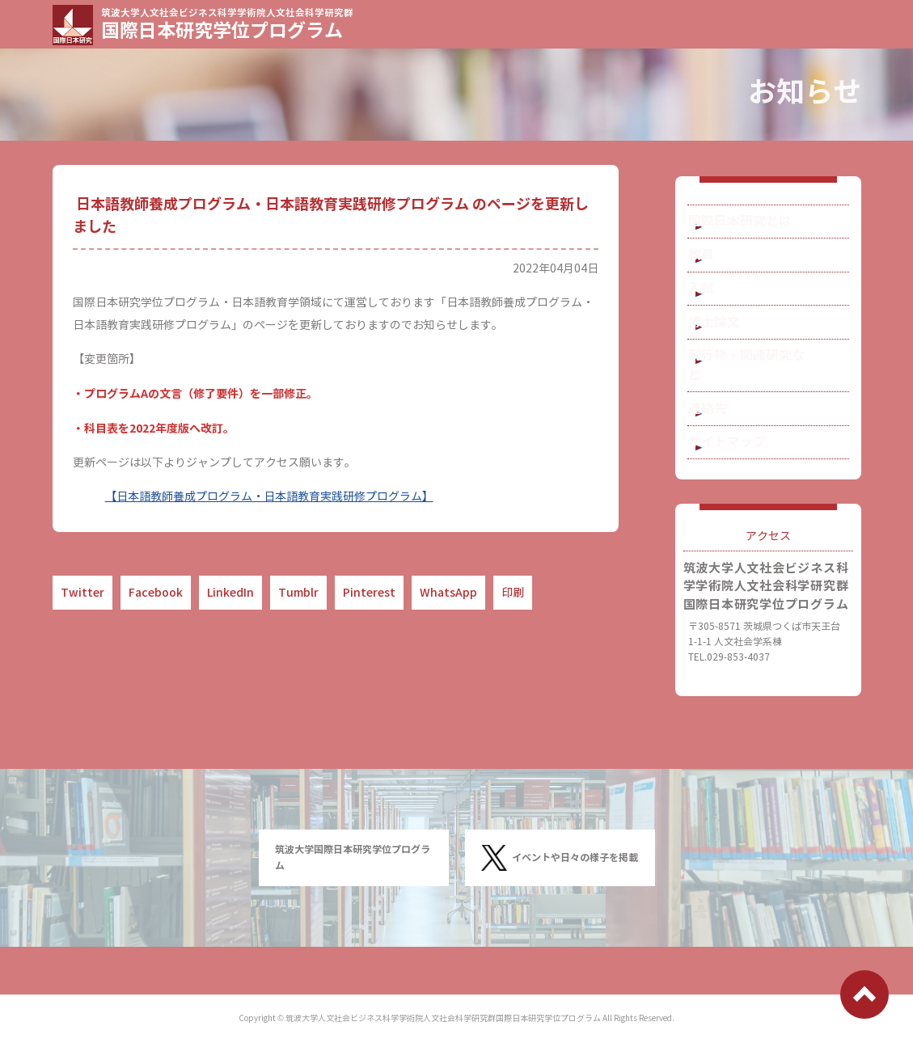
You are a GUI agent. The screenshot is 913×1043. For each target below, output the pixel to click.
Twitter (82, 592)
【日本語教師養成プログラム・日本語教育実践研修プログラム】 (269, 497)
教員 (723, 269)
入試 (723, 312)
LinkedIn (230, 592)
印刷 (512, 592)
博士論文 (734, 355)
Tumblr (298, 592)
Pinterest (369, 592)
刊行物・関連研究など (768, 399)
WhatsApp (448, 592)
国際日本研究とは (757, 226)
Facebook (156, 592)
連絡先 (729, 442)
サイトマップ (746, 485)
